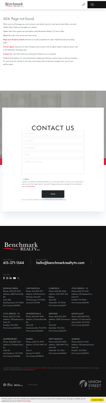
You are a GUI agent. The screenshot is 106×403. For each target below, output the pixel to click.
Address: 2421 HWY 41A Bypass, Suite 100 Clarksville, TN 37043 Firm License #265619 (58, 300)
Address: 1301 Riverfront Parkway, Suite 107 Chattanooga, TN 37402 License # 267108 (35, 298)
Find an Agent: (8, 47)
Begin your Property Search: (14, 39)
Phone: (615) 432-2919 (57, 317)
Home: (5, 31)
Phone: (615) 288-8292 (80, 317)
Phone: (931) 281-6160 (57, 292)
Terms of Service (59, 199)
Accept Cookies (97, 400)
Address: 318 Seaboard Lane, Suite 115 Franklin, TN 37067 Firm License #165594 (83, 349)
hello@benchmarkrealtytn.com (60, 263)
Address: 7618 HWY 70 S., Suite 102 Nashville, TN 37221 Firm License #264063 (59, 349)
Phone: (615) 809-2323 (12, 342)
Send (53, 194)
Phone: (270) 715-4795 (35, 342)
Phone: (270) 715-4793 (12, 292)
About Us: (7, 35)
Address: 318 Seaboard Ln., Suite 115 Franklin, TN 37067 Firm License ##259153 (13, 324)
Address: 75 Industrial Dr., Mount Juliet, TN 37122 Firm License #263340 (82, 323)
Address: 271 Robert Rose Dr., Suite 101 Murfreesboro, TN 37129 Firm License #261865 (13, 351)
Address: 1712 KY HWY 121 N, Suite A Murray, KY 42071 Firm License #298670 (36, 351)
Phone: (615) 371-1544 (80, 292)
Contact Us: (7, 54)
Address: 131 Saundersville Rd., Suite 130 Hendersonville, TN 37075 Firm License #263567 (36, 326)
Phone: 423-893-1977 (34, 292)
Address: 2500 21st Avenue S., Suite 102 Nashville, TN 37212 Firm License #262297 (59, 326)
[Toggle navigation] (96, 4)
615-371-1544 (13, 263)
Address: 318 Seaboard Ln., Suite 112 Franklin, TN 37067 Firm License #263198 (82, 298)
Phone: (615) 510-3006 (57, 342)
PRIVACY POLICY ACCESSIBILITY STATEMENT (35, 368)
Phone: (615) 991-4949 (35, 317)
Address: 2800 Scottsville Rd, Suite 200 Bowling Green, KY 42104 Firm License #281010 (13, 300)
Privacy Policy (31, 186)
